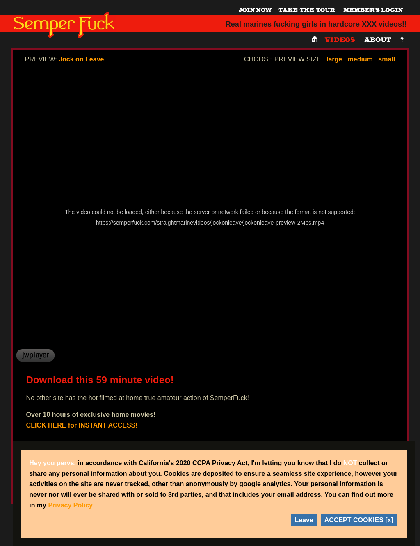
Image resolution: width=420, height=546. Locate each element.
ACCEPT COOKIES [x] (358, 519)
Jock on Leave (81, 59)
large (334, 59)
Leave (303, 519)
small (386, 59)
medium (360, 59)
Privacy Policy (70, 505)
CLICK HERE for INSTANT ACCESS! (82, 425)
